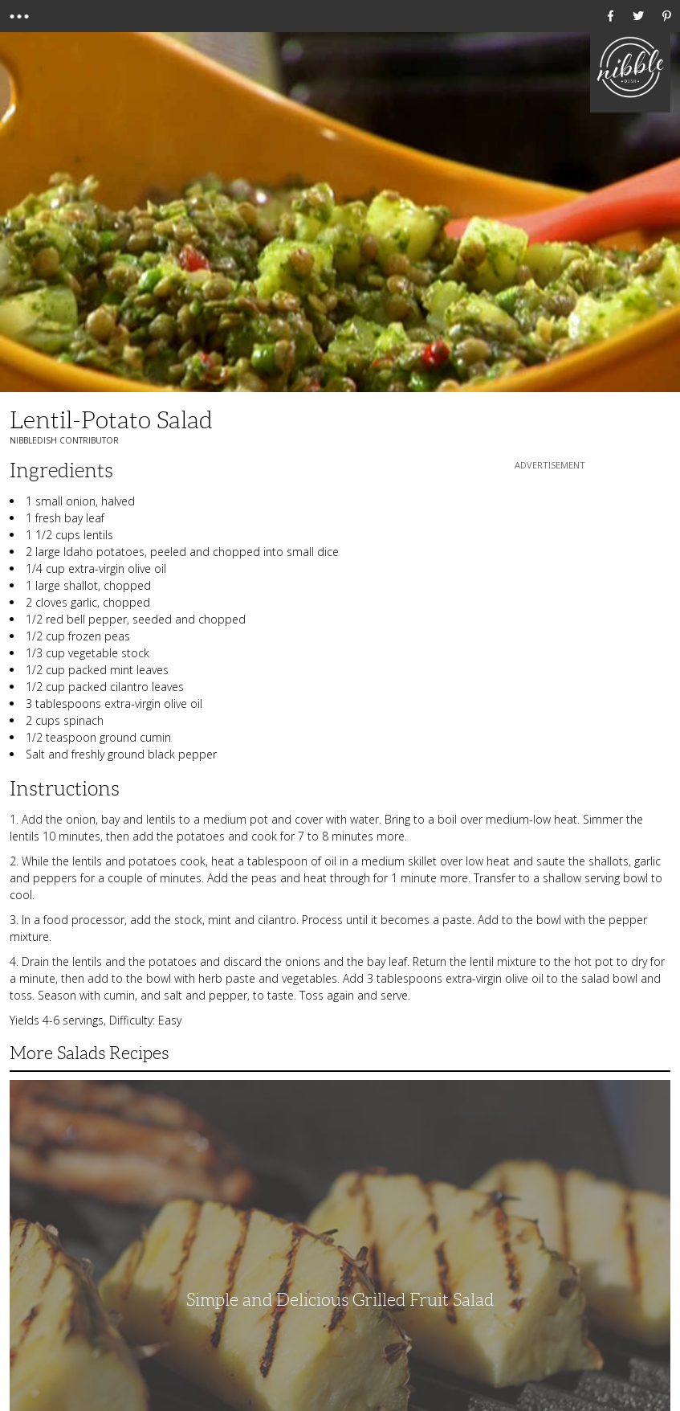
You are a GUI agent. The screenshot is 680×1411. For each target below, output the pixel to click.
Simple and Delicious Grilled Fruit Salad (340, 1300)
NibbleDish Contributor (64, 440)
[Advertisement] (550, 573)
